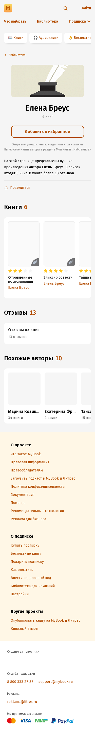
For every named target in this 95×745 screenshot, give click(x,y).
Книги (18, 38)
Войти (86, 8)
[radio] (10, 271)
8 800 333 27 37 (20, 682)
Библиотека (47, 21)
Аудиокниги (48, 38)
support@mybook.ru (56, 682)
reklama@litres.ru (22, 702)
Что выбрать (15, 21)
